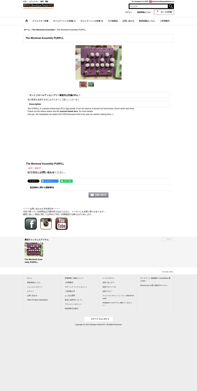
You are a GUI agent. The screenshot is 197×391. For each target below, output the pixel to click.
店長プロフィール (109, 287)
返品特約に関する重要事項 (42, 187)
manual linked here (69, 111)
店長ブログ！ (108, 291)
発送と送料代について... (74, 300)
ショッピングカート (34, 287)
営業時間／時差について (74, 278)
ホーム (29, 278)
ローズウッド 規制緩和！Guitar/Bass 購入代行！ (155, 279)
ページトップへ (167, 272)
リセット (169, 239)
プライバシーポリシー (73, 304)
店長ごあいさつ (108, 282)
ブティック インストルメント (76, 287)
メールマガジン (108, 278)
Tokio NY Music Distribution (37, 300)
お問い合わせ (47, 172)
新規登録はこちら (144, 12)
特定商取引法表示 (71, 308)
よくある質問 (70, 295)
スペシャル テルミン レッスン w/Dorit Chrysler (118, 297)
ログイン (128, 12)
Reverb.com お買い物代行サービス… (154, 285)
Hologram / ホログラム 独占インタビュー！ (117, 304)
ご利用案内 (69, 282)
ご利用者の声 (70, 291)
